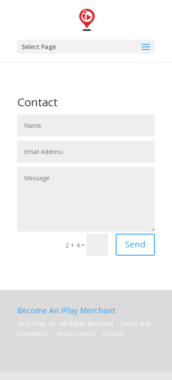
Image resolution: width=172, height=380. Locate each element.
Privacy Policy (77, 334)
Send (135, 244)
